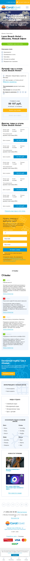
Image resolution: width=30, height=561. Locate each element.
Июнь (5, 428)
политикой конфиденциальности (15, 553)
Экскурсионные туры (13, 409)
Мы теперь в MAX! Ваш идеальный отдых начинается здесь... (14, 488)
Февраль (6, 445)
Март (21, 440)
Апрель (22, 442)
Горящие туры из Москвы (14, 528)
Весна (21, 437)
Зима (4, 437)
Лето (4, 425)
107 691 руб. (20, 140)
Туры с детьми (10, 411)
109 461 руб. (20, 173)
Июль (5, 431)
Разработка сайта (11, 536)
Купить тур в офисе (15, 115)
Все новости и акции (15, 493)
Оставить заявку (8, 373)
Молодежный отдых (12, 406)
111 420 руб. (20, 206)
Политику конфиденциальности (12, 258)
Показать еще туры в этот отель (15, 211)
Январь (6, 442)
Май (21, 445)
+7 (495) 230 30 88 (10, 2)
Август (6, 433)
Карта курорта (10, 391)
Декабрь (6, 440)
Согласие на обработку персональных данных (14, 260)
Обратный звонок (22, 512)
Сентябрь (22, 428)
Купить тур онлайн (15, 110)
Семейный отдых (11, 404)
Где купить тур (15, 518)
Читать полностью (8, 294)
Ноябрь (22, 433)
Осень (21, 425)
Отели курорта (10, 388)
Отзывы (15, 271)
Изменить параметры (10, 82)
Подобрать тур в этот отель (15, 44)
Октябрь (22, 431)
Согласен (15, 555)
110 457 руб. (20, 189)
